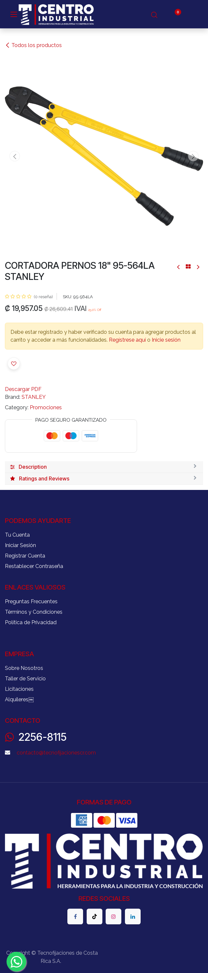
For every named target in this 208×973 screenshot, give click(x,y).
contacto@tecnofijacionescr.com (56, 753)
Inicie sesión (166, 340)
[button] (15, 156)
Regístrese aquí (127, 340)
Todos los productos (33, 45)
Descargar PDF (23, 389)
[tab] (104, 467)
